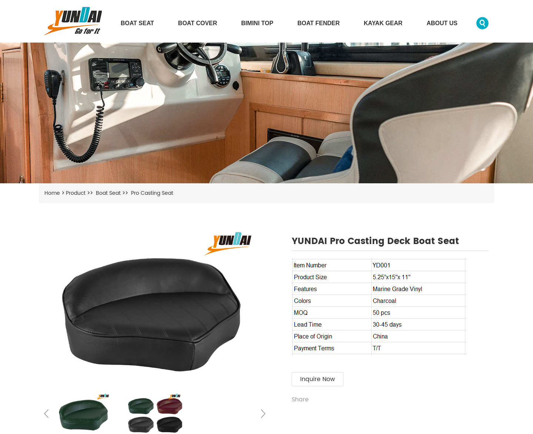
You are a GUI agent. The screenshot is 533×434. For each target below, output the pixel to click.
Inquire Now (317, 379)
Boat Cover (197, 23)
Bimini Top (257, 23)
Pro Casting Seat (152, 193)
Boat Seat (137, 23)
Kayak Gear (383, 23)
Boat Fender (318, 23)
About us (441, 23)
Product (76, 193)
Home (52, 193)
